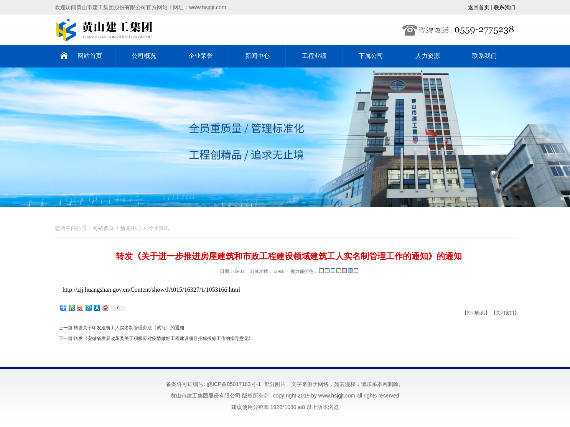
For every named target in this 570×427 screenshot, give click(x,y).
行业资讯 (158, 228)
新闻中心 (257, 56)
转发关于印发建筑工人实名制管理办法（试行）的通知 (129, 327)
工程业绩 (314, 56)
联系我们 (504, 7)
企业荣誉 (200, 56)
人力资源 (427, 56)
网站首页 (89, 56)
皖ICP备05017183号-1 (234, 384)
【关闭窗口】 (505, 312)
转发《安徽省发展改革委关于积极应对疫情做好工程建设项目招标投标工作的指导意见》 (163, 338)
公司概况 (144, 56)
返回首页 (478, 7)
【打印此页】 (476, 312)
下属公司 (371, 56)
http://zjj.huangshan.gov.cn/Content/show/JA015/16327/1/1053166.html (151, 289)
